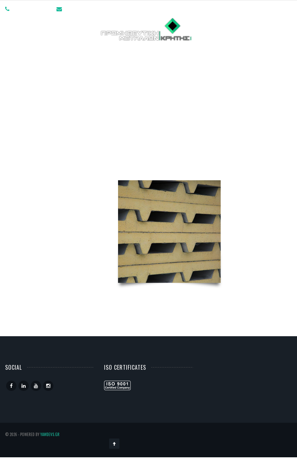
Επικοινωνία (224, 53)
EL (254, 53)
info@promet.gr (82, 8)
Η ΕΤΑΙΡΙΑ (81, 53)
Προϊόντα (184, 53)
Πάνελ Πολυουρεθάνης (169, 146)
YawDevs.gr (50, 434)
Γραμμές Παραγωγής (132, 53)
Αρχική (49, 53)
